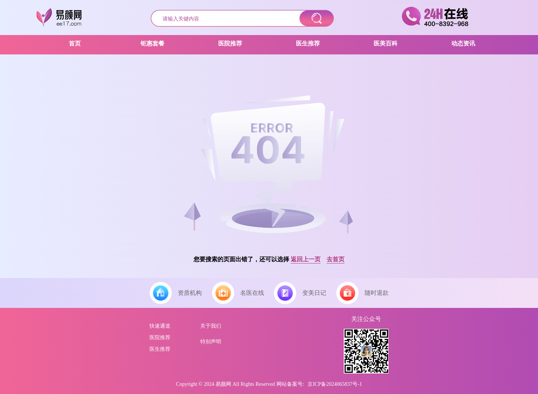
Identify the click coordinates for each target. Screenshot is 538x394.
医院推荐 (159, 337)
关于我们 (210, 326)
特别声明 (210, 341)
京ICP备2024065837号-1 (334, 384)
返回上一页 (306, 259)
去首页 (335, 259)
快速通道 (159, 326)
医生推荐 (159, 349)
